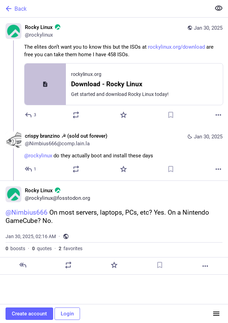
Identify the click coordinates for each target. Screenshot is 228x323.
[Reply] (31, 115)
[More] (218, 115)
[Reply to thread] (31, 169)
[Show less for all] (218, 8)
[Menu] (216, 313)
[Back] (104, 8)
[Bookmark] (171, 115)
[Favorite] (123, 115)
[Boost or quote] (76, 115)
